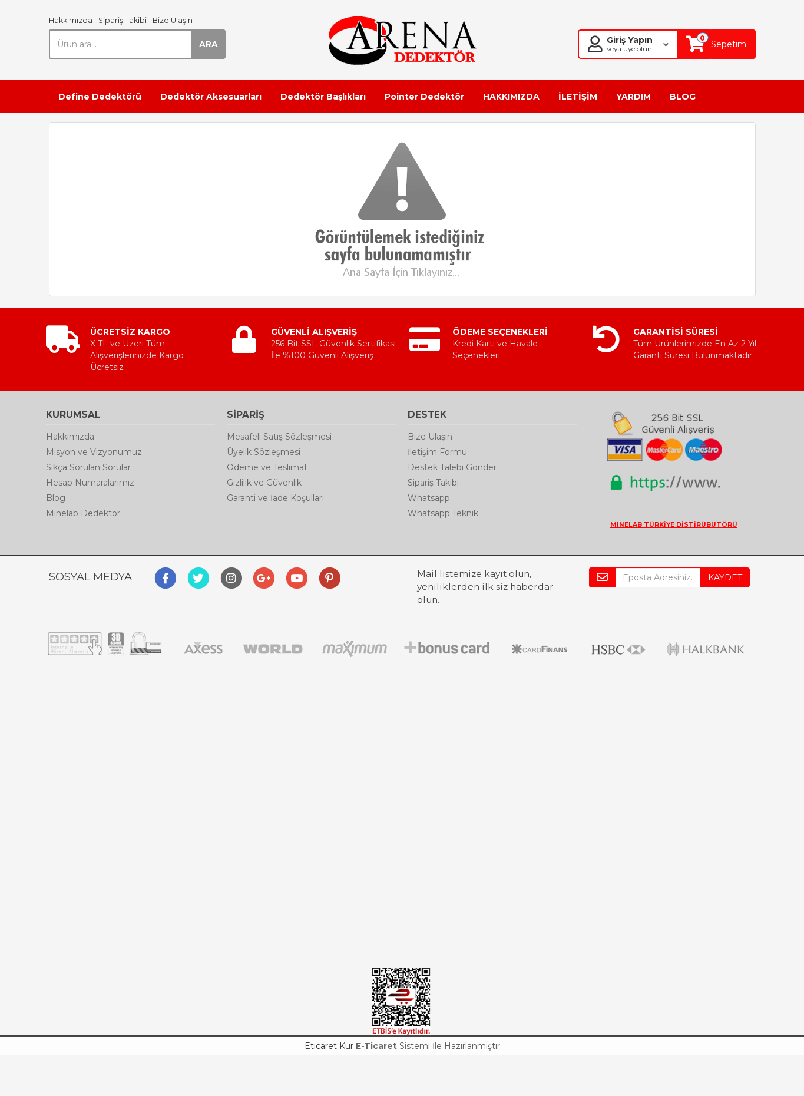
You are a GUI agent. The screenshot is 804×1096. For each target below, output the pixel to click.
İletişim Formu (437, 452)
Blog (55, 498)
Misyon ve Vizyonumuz (94, 452)
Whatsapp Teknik (443, 513)
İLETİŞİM (577, 96)
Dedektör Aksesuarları (211, 96)
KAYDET (725, 577)
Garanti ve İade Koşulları (275, 498)
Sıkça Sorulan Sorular (88, 467)
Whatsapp (429, 498)
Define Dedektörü (99, 96)
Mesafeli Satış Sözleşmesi (279, 436)
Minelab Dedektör (83, 513)
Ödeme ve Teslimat (267, 467)
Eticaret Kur (329, 1046)
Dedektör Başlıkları (323, 96)
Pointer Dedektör (424, 96)
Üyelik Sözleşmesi (263, 452)
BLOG (683, 96)
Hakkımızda (70, 20)
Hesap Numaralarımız (90, 482)
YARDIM (633, 96)
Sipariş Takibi (122, 20)
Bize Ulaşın (173, 20)
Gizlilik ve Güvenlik (264, 482)
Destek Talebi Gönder (452, 467)
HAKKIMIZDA (511, 96)
